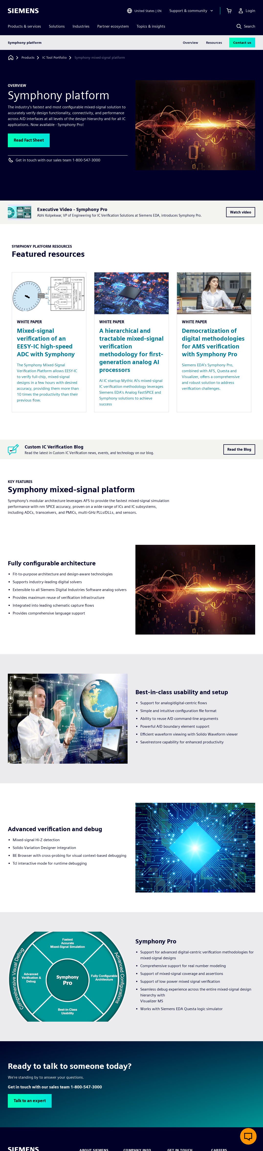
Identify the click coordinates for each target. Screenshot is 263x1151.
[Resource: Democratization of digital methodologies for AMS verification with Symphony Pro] (214, 342)
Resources (214, 43)
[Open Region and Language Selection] (144, 11)
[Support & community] (191, 11)
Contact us (242, 43)
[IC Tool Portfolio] (54, 57)
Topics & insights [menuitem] (151, 26)
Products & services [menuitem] (24, 26)
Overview (190, 43)
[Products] (28, 57)
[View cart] (229, 11)
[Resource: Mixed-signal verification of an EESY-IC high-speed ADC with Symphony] (49, 342)
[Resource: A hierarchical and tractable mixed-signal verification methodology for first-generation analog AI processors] (131, 342)
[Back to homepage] (11, 58)
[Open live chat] (248, 1136)
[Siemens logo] (23, 10)
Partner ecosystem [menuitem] (113, 26)
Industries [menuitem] (81, 26)
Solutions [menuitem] (57, 26)
